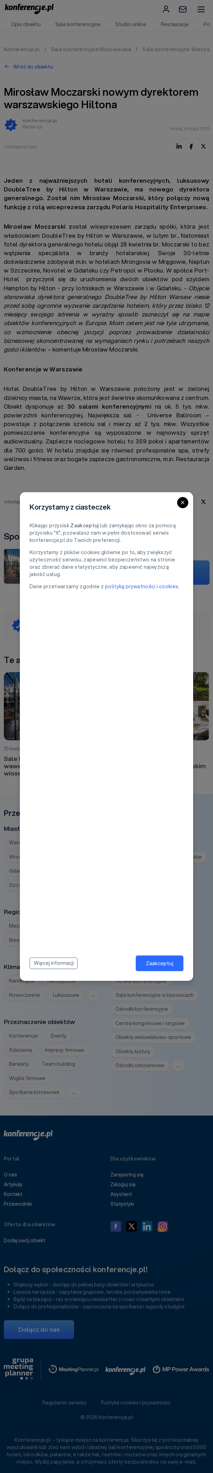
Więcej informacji (54, 963)
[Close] (182, 502)
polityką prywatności (130, 586)
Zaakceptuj (159, 963)
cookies (168, 586)
